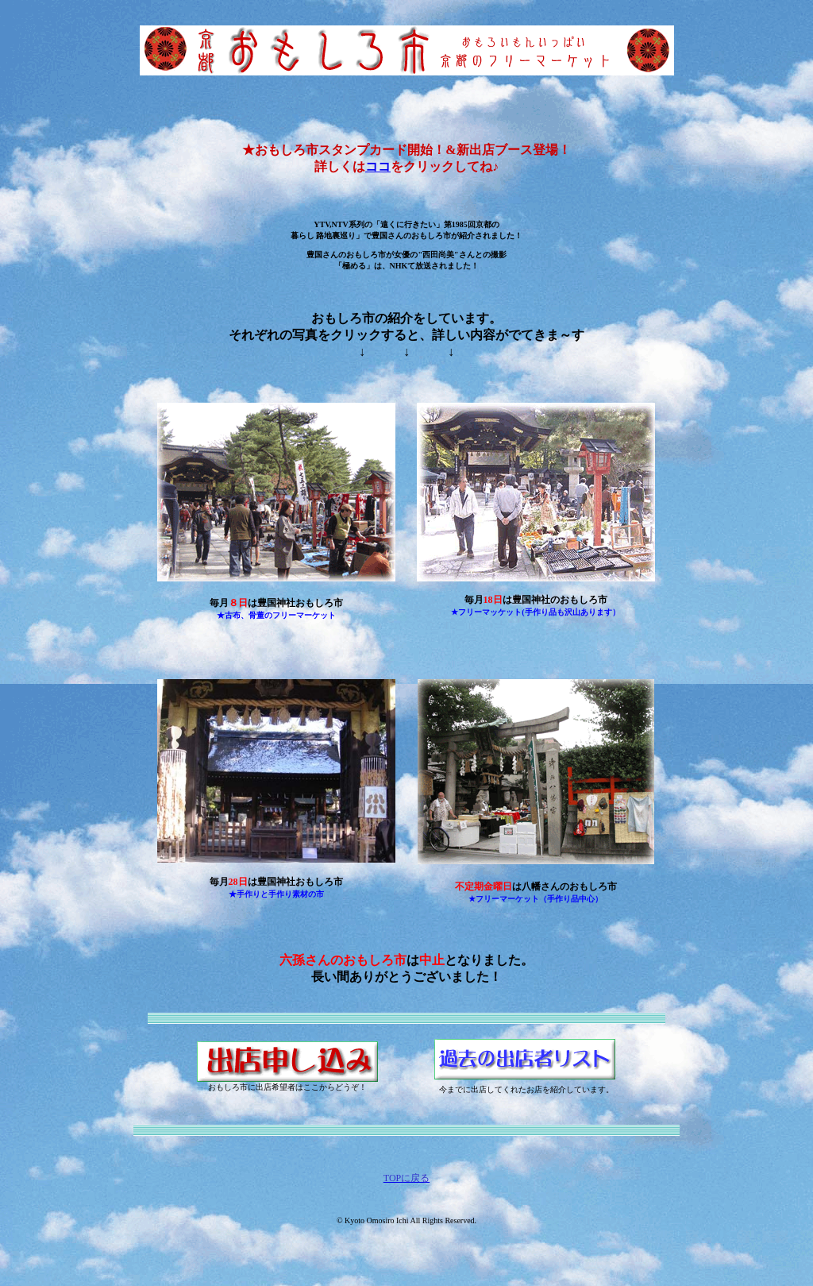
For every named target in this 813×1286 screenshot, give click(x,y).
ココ (378, 166)
